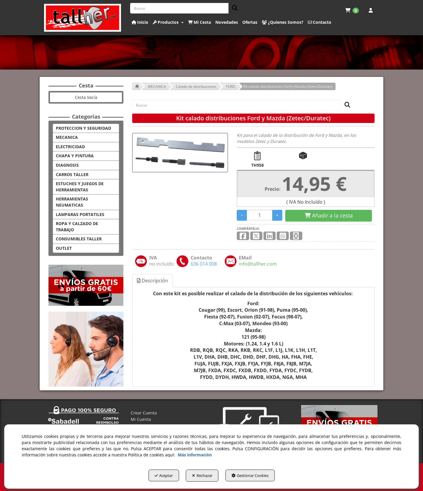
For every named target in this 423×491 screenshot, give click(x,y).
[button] (82, 18)
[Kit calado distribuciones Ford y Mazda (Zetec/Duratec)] (180, 152)
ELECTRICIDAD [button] (70, 146)
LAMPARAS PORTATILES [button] (80, 214)
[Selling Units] (259, 215)
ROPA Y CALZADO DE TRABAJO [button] (77, 226)
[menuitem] (352, 10)
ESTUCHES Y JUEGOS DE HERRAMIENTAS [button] (80, 187)
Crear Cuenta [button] (144, 413)
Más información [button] (195, 456)
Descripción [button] (152, 280)
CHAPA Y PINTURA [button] (75, 155)
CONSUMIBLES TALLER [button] (79, 239)
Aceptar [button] (157, 476)
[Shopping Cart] (328, 216)
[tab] (152, 280)
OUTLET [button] (64, 248)
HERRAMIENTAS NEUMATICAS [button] (72, 202)
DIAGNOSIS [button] (67, 165)
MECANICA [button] (67, 137)
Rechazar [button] (202, 476)
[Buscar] (233, 8)
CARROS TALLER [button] (72, 174)
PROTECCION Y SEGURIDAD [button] (83, 128)
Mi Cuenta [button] (141, 419)
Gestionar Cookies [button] (256, 476)
